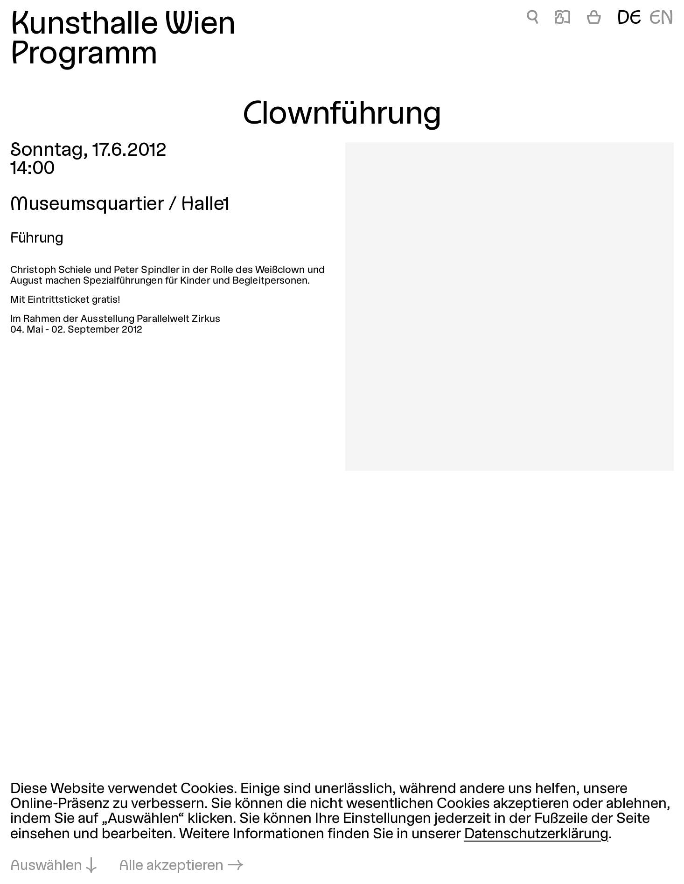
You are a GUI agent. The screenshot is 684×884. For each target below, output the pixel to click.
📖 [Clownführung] (563, 19)
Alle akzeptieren (171, 866)
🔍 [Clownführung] (532, 19)
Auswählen (46, 866)
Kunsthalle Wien (122, 25)
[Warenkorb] (594, 19)
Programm (83, 55)
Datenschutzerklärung (536, 834)
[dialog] (342, 828)
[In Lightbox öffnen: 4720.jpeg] (509, 306)
